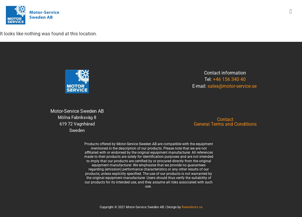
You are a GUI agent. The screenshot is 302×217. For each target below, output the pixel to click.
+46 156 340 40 (229, 79)
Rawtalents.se (192, 207)
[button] (290, 11)
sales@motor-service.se (232, 86)
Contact (225, 119)
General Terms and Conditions (225, 124)
